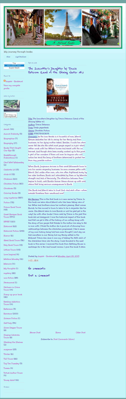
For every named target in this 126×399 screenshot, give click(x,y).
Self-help (8, 324)
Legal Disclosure (20, 57)
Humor (7, 236)
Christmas (8, 189)
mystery (7, 274)
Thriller (7, 355)
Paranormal (9, 283)
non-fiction (9, 279)
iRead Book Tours (12, 241)
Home (8, 57)
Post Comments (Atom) (64, 339)
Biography (8, 144)
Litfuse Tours (10, 250)
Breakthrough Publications (10, 157)
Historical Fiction (11, 232)
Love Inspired (10, 255)
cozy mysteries (10, 198)
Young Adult (9, 381)
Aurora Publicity (11, 135)
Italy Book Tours (11, 246)
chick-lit (7, 175)
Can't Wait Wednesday (14, 163)
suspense (8, 350)
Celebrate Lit (9, 170)
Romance (8, 314)
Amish (7, 130)
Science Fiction (10, 319)
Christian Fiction (11, 184)
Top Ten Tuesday (11, 364)
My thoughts (9, 269)
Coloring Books (10, 194)
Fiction (7, 203)
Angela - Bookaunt (14, 81)
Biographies (9, 139)
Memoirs (8, 265)
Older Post (80, 332)
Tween (7, 369)
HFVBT (7, 222)
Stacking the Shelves (13, 343)
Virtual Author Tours (13, 374)
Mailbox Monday (11, 260)
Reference (8, 310)
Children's (8, 180)
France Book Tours (12, 208)
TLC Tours (8, 360)
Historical (8, 227)
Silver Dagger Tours (13, 328)
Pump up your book (13, 295)
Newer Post (35, 332)
